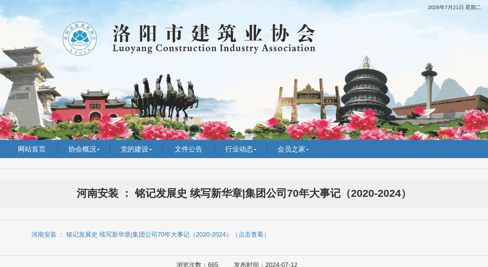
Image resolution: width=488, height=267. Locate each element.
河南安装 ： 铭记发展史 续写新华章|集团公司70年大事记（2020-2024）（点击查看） (150, 234)
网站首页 (32, 149)
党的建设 (136, 149)
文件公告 (189, 149)
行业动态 (241, 149)
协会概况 (84, 149)
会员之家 (293, 149)
